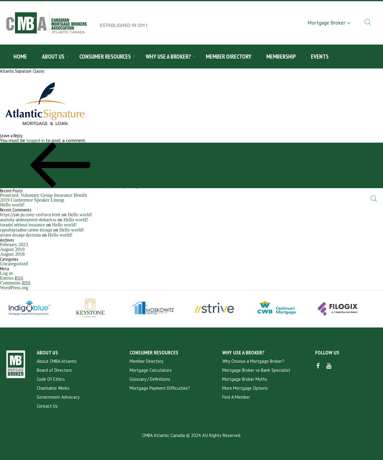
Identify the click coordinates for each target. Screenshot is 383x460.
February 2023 (14, 244)
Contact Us (47, 406)
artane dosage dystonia (20, 235)
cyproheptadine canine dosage (26, 230)
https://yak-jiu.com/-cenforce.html (30, 214)
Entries (11, 278)
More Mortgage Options (245, 388)
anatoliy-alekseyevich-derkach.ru (28, 220)
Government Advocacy (58, 397)
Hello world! (12, 204)
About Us (53, 56)
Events (320, 56)
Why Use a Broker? (168, 56)
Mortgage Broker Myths (244, 379)
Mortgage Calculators (151, 370)
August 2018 (12, 254)
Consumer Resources (105, 56)
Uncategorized (14, 263)
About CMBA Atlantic (57, 361)
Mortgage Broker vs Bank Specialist (256, 370)
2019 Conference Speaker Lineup (32, 199)
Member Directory (228, 56)
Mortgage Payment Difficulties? (160, 388)
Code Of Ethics (51, 379)
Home (20, 56)
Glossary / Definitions (150, 379)
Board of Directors (54, 370)
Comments (15, 282)
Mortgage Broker (326, 22)
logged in (35, 140)
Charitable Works (53, 388)
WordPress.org (14, 287)
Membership (281, 56)
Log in (6, 273)
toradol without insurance (22, 225)
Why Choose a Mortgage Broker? (253, 361)
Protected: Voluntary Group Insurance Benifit (43, 195)
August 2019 (12, 249)
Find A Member (236, 397)
